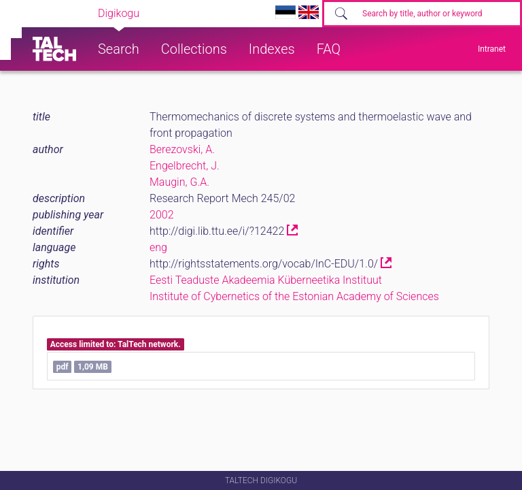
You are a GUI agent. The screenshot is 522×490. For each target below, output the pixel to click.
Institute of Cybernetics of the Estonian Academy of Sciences (294, 296)
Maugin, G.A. (179, 182)
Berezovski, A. (182, 149)
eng (158, 247)
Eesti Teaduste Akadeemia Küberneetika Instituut (266, 280)
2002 (162, 214)
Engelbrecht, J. (185, 165)
